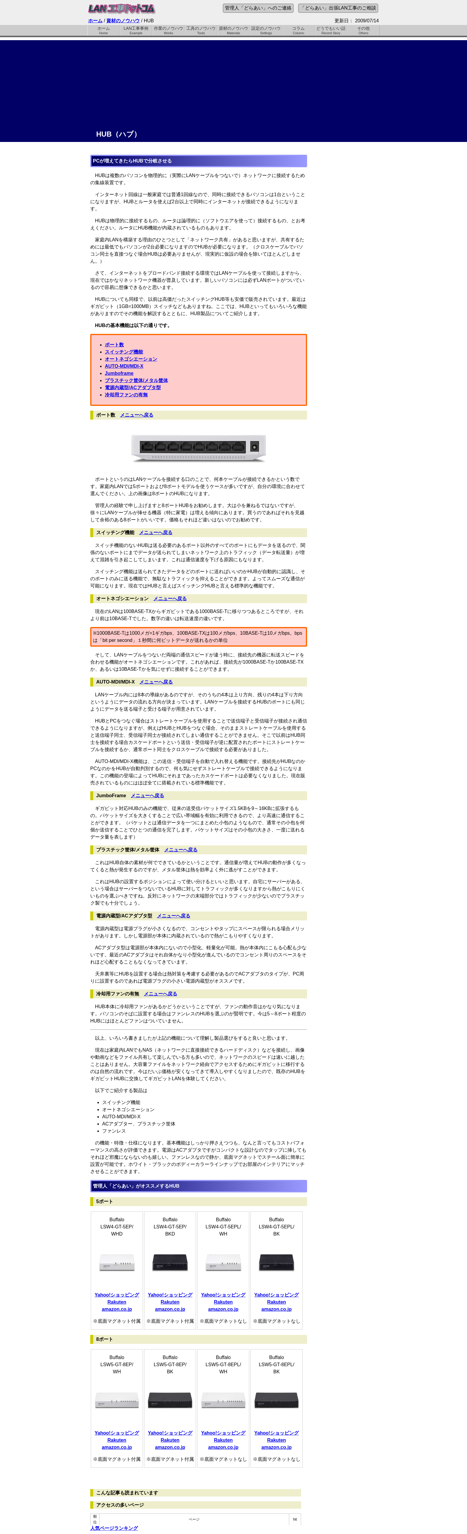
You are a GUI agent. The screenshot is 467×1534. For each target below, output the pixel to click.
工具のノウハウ (201, 30)
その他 (363, 30)
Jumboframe (119, 373)
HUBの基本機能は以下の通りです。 (133, 325)
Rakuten (117, 1302)
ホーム (95, 20)
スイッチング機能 (124, 351)
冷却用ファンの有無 (126, 394)
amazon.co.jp (117, 1309)
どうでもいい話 (331, 30)
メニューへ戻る (136, 414)
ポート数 (114, 344)
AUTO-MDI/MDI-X (124, 366)
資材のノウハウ (123, 20)
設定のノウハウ (266, 30)
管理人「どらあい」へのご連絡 (258, 7)
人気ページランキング (114, 1528)
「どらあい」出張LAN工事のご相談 (338, 7)
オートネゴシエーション (131, 359)
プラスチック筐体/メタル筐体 (136, 380)
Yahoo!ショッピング (117, 1294)
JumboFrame (111, 795)
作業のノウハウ (168, 30)
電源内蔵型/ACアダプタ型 (133, 387)
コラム (299, 30)
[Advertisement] (233, 81)
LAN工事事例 (136, 30)
